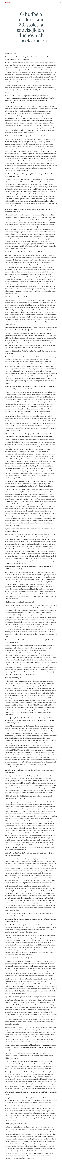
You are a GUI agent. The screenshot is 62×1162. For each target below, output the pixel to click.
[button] (2, 2)
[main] (31, 27)
